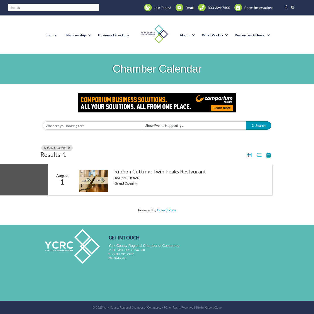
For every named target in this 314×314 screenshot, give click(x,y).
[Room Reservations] (252, 8)
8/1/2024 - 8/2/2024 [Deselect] (57, 147)
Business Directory (113, 35)
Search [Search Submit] (259, 125)
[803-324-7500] (213, 8)
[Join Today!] (156, 8)
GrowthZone (166, 210)
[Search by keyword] (93, 125)
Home (51, 35)
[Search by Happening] (194, 125)
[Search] (53, 7)
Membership (75, 35)
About (185, 35)
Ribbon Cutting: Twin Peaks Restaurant (160, 171)
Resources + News (250, 35)
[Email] (183, 8)
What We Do (212, 35)
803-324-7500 (117, 258)
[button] (249, 155)
